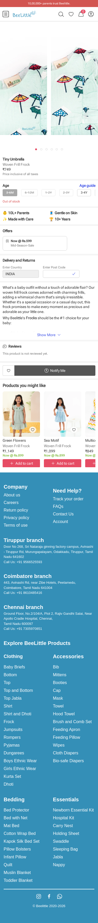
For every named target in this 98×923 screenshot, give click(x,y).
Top (7, 682)
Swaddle (61, 841)
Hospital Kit (63, 818)
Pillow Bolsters (17, 849)
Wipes (59, 745)
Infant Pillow (15, 857)
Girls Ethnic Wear (20, 768)
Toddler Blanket (18, 880)
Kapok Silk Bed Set (21, 841)
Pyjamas (12, 745)
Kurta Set (12, 776)
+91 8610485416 (29, 593)
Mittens (60, 675)
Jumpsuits (13, 729)
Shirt (8, 706)
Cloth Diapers (65, 753)
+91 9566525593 (29, 562)
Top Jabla (13, 698)
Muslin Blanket (17, 872)
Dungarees (14, 753)
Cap (57, 690)
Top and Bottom (18, 690)
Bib (56, 667)
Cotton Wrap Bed (20, 833)
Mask (58, 698)
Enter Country (12, 267)
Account (60, 521)
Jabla (58, 857)
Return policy (16, 510)
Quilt (8, 865)
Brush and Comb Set (72, 721)
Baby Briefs (14, 667)
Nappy (59, 865)
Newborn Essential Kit (73, 810)
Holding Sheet (66, 833)
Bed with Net (15, 818)
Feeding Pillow (66, 737)
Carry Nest (63, 825)
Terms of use (16, 525)
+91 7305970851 (29, 629)
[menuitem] (6, 14)
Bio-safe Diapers (68, 761)
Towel (58, 706)
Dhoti (8, 784)
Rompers (12, 737)
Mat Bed (11, 825)
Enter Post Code (54, 267)
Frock (9, 721)
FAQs (58, 506)
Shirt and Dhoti (17, 714)
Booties (60, 682)
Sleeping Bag (65, 849)
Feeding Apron (66, 729)
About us (12, 495)
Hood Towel (64, 714)
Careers (11, 502)
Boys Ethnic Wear (20, 761)
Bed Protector (16, 810)
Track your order (68, 499)
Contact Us (63, 514)
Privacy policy (16, 517)
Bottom (10, 675)
